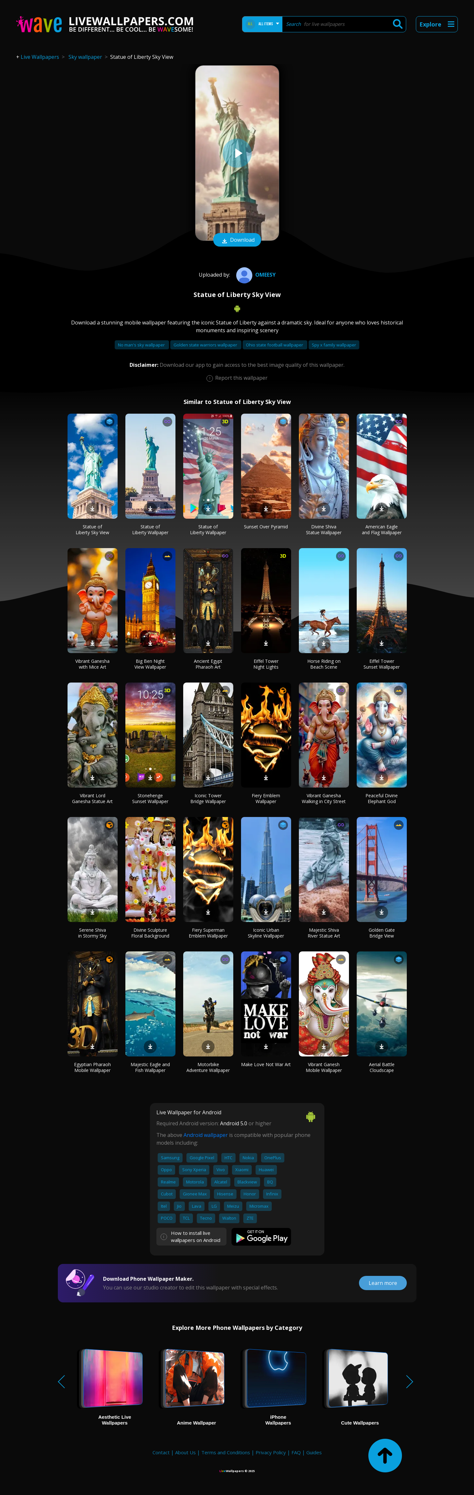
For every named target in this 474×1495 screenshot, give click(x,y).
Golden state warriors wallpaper (206, 345)
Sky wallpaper (85, 56)
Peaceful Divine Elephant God (381, 798)
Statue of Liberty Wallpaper (150, 529)
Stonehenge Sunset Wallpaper (150, 798)
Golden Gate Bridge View (382, 933)
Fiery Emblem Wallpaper (266, 798)
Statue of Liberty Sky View (92, 529)
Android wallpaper (206, 1135)
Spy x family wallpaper (334, 345)
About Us (185, 1452)
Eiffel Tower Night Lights (266, 664)
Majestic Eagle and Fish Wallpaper (150, 1067)
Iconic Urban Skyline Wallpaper (266, 933)
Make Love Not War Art (266, 1064)
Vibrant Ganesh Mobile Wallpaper (324, 1067)
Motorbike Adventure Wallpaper (208, 1067)
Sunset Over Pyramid (266, 527)
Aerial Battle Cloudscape (382, 1067)
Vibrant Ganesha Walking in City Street (324, 798)
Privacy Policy (271, 1452)
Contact (161, 1452)
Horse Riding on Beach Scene (324, 664)
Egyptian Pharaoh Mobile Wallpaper (92, 1067)
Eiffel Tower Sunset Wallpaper (381, 664)
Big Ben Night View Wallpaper (150, 664)
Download (237, 240)
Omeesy (255, 274)
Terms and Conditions (225, 1452)
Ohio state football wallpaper (275, 345)
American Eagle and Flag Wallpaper (382, 529)
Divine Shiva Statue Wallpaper (324, 529)
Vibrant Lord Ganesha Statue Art (92, 798)
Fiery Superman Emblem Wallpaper (208, 933)
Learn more (383, 1283)
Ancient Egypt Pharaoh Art (208, 664)
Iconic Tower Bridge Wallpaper (208, 798)
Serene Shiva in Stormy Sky (92, 933)
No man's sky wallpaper (142, 345)
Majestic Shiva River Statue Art (324, 933)
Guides (314, 1452)
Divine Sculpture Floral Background (150, 933)
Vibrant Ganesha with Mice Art (92, 664)
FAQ (296, 1452)
